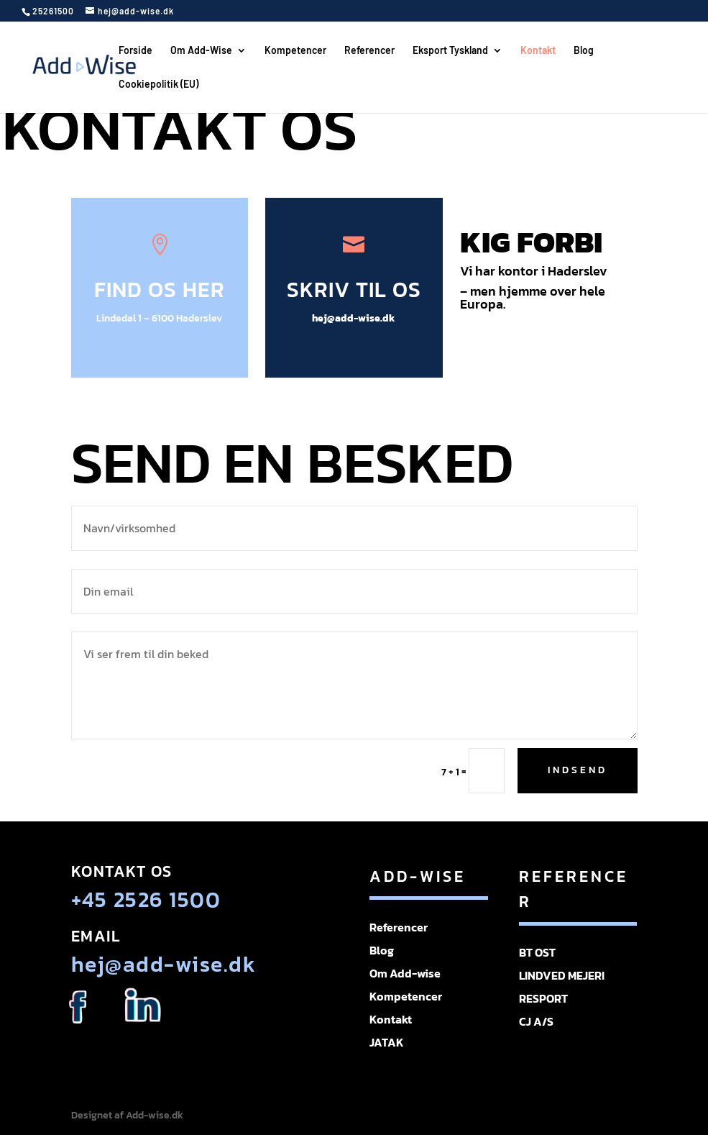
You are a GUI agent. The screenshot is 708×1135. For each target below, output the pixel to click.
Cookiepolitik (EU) (158, 84)
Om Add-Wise (201, 50)
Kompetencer (295, 50)
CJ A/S (536, 1021)
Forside (135, 50)
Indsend (577, 770)
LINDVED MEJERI (561, 975)
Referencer (369, 50)
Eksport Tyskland (450, 50)
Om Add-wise (405, 973)
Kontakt (538, 50)
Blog (584, 50)
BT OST (537, 952)
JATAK (386, 1042)
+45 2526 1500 (146, 899)
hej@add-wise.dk (353, 318)
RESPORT (543, 998)
